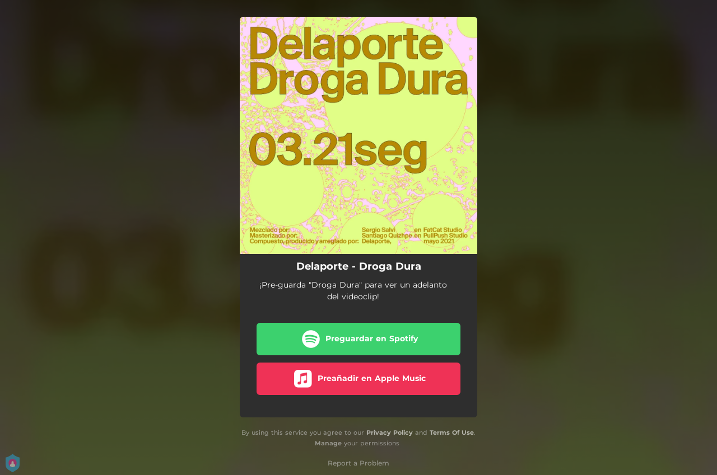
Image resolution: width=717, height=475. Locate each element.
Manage (328, 443)
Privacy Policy (389, 432)
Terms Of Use (452, 432)
